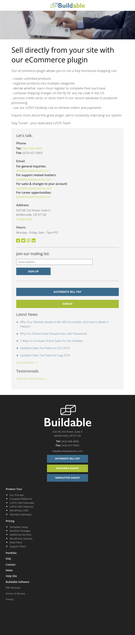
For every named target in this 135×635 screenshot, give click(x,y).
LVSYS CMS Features (21, 506)
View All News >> (27, 362)
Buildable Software (17, 582)
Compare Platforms (21, 499)
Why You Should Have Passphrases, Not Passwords (53, 333)
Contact (10, 564)
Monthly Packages (20, 530)
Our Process (17, 495)
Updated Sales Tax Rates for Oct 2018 (45, 348)
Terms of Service (15, 593)
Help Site (11, 576)
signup (67, 304)
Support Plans (18, 546)
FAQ (8, 558)
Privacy (10, 599)
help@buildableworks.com (33, 179)
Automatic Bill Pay (68, 292)
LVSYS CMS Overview (22, 502)
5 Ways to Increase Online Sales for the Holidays (51, 341)
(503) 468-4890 (32, 148)
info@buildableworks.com (33, 171)
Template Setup (19, 527)
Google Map (24, 219)
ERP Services (13, 587)
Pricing (10, 521)
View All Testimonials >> (31, 378)
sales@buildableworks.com (34, 188)
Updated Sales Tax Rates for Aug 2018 (45, 355)
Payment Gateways (21, 514)
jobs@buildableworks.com (33, 197)
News (9, 570)
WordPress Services (21, 538)
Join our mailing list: (33, 253)
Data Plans (16, 542)
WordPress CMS (19, 510)
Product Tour (14, 489)
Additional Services (21, 534)
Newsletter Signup (67, 477)
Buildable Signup (67, 468)
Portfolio (11, 553)
